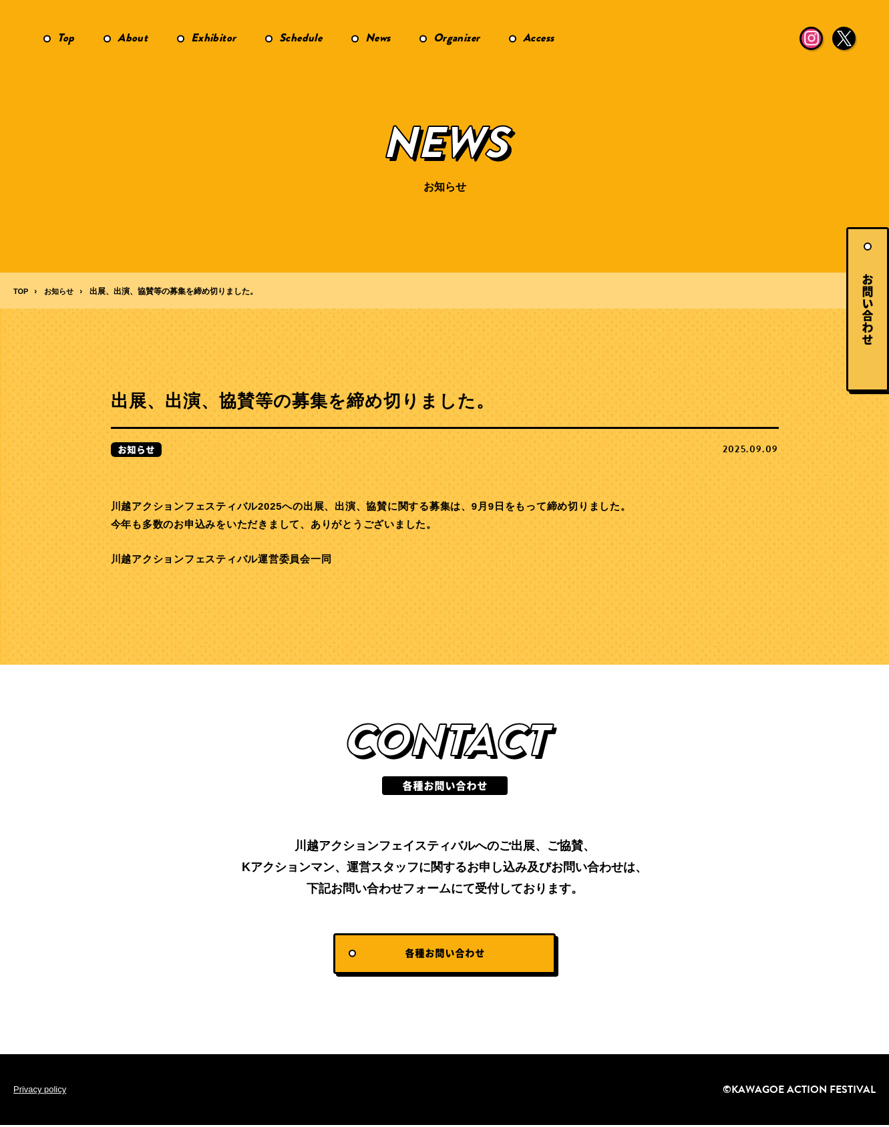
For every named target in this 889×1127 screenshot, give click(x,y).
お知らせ (61, 291)
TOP (21, 291)
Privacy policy (42, 1091)
